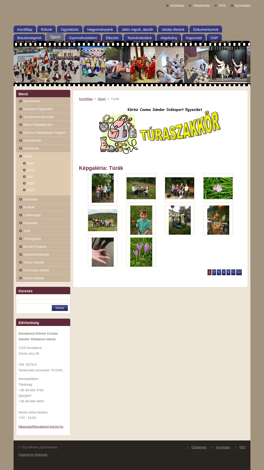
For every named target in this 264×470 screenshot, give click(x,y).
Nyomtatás (242, 5)
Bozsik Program (35, 246)
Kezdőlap (177, 5)
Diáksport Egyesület (38, 109)
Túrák (27, 156)
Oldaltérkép (201, 5)
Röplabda (30, 223)
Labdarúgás (32, 215)
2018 (31, 183)
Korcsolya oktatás (36, 270)
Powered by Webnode (33, 454)
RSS (222, 5)
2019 (31, 190)
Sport (102, 99)
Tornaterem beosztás (38, 117)
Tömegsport (32, 239)
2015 (31, 163)
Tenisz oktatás (33, 262)
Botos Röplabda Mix (38, 125)
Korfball (29, 207)
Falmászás (31, 148)
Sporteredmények (36, 254)
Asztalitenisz (32, 140)
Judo (27, 231)
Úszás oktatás (33, 278)
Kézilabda (30, 199)
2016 (31, 170)
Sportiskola (31, 101)
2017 (31, 176)
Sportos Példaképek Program (44, 132)
